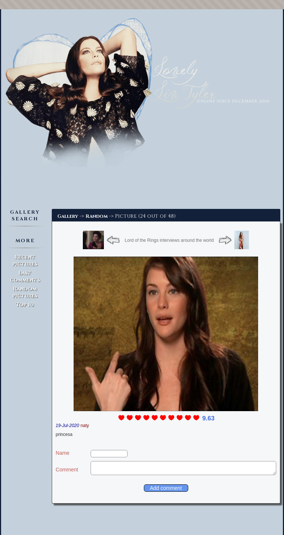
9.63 (208, 418)
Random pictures (25, 292)
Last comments (25, 277)
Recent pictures (25, 261)
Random (96, 216)
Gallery (67, 216)
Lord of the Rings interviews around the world (169, 240)
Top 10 (25, 304)
